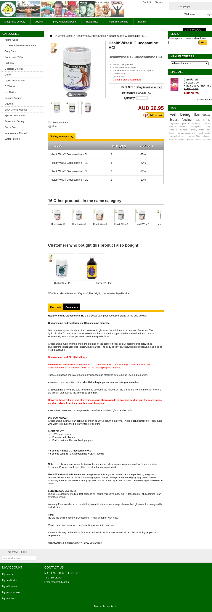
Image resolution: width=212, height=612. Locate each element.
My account (12, 567)
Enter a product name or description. (187, 38)
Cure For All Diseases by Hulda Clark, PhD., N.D (197, 82)
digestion (174, 123)
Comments (72, 307)
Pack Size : (128, 87)
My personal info (11, 592)
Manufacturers (182, 56)
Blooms (142, 21)
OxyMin (38, 22)
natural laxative (203, 139)
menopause (196, 126)
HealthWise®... (59, 224)
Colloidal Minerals (14, 68)
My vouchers (9, 598)
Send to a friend (60, 122)
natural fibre (194, 136)
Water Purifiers (12, 139)
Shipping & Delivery (14, 21)
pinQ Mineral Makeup (64, 22)
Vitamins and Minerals (16, 133)
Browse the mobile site (106, 606)
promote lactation (191, 123)
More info (55, 307)
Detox (8, 74)
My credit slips (9, 580)
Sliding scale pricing (61, 136)
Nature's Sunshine (118, 21)
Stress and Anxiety (14, 121)
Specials (176, 72)
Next (162, 217)
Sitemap (159, 2)
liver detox (202, 114)
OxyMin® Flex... (104, 283)
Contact (147, 2)
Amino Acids (11, 40)
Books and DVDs (14, 57)
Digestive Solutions (15, 80)
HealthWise (91, 22)
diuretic (183, 130)
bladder (190, 139)
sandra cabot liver (187, 133)
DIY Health (10, 86)
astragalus (180, 139)
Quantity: (130, 98)
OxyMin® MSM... (63, 283)
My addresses (9, 586)
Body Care (10, 51)
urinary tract (197, 130)
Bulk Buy (9, 63)
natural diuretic (177, 136)
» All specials (204, 99)
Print (54, 126)
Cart (184, 6)
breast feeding (180, 119)
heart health (204, 133)
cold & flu (203, 120)
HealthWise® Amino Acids (22, 45)
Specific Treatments (15, 115)
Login (209, 14)
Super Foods (11, 127)
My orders (7, 574)
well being (180, 114)
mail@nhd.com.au (60, 582)
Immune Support (13, 98)
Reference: (129, 92)
